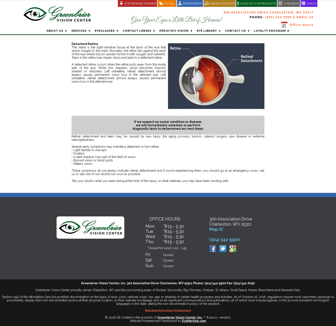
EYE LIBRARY (207, 30)
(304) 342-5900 (278, 17)
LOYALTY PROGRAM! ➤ (272, 30)
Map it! (216, 229)
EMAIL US (305, 17)
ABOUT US (55, 30)
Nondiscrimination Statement (168, 310)
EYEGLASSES (105, 30)
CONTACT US (235, 30)
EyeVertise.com (194, 321)
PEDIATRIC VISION (174, 30)
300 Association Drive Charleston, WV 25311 (269, 12)
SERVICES (79, 30)
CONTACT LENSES (137, 30)
